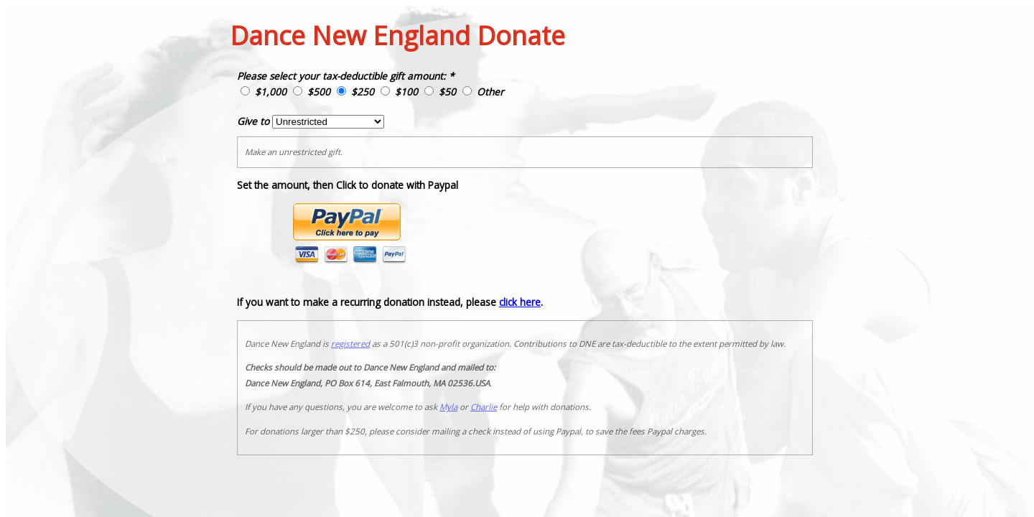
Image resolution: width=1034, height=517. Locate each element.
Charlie (483, 406)
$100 (406, 91)
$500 (318, 91)
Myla (448, 406)
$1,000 (271, 91)
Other (490, 91)
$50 (447, 91)
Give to (253, 121)
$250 (362, 91)
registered (350, 343)
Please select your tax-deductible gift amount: (341, 76)
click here (520, 302)
